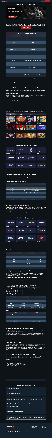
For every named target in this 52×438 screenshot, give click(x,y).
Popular (10, 114)
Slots (41, 114)
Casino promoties (44, 427)
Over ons (43, 426)
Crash (31, 114)
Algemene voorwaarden (34, 426)
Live (21, 114)
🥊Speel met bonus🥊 (26, 27)
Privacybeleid (33, 427)
